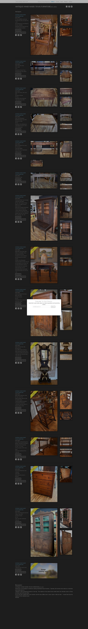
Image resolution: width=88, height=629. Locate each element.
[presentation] (44, 311)
